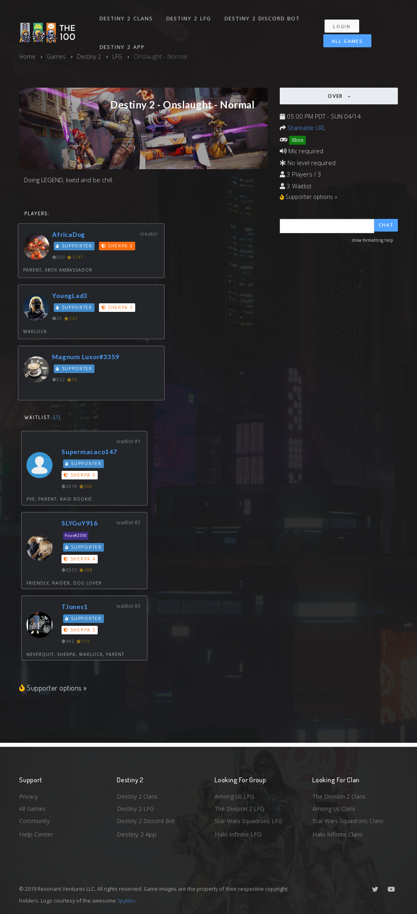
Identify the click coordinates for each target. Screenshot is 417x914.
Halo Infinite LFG (238, 834)
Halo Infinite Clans (337, 834)
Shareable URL (308, 128)
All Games (342, 35)
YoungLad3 (72, 296)
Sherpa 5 (118, 247)
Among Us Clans (335, 808)
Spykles (126, 900)
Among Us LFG (235, 794)
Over (336, 96)
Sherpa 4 (81, 560)
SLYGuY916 (82, 523)
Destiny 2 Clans (127, 15)
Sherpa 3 (118, 308)
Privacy (29, 794)
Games (58, 56)
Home (28, 56)
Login (345, 21)
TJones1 (76, 607)
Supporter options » (53, 688)
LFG (121, 56)
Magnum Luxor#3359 (88, 357)
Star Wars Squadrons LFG (250, 821)
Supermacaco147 (92, 452)
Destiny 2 (92, 56)
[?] (57, 418)
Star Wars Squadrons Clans (350, 821)
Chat (386, 226)
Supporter (75, 247)
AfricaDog (71, 235)
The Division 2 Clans (340, 794)
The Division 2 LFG (241, 808)
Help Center (36, 834)
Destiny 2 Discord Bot (264, 15)
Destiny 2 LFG (190, 15)
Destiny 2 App (123, 38)
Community (34, 821)
